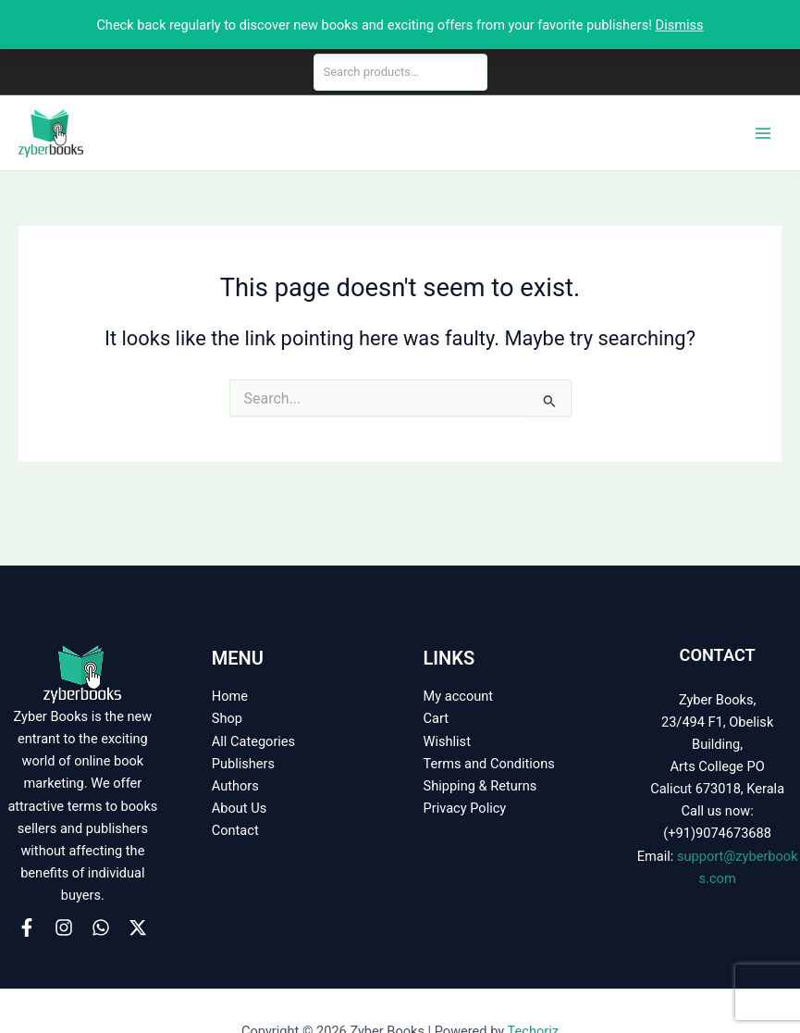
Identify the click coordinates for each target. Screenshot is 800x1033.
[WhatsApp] (101, 927)
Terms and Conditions (489, 763)
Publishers (243, 763)
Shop (227, 718)
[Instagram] (64, 927)
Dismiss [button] (680, 25)
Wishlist (447, 741)
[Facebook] (27, 927)
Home (230, 696)
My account (459, 696)
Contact (235, 830)
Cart (436, 718)
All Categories (253, 741)
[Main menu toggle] (763, 132)
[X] (138, 927)
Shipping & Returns (480, 786)
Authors (235, 786)
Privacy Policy (465, 808)
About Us (239, 808)
